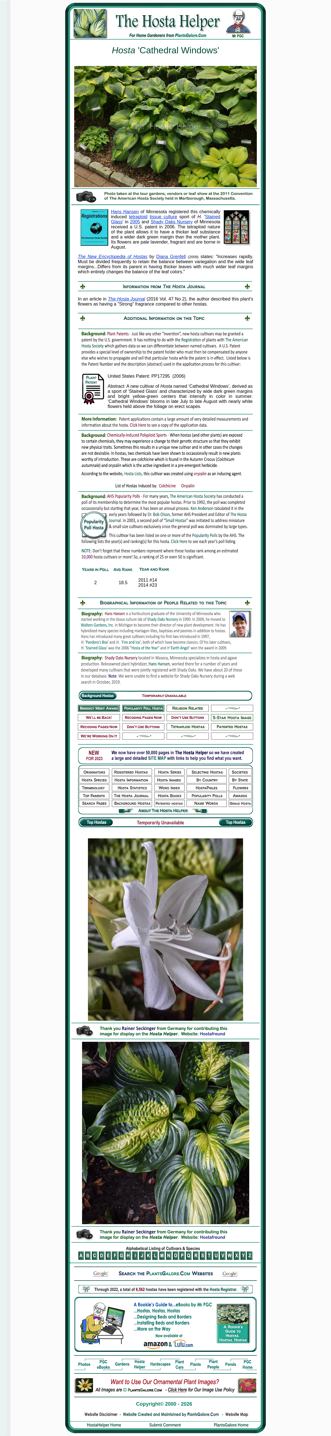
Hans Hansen (125, 211)
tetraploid (138, 216)
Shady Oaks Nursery (172, 221)
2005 (135, 221)
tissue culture (163, 216)
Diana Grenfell (171, 256)
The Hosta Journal (126, 299)
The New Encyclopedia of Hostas (112, 256)
